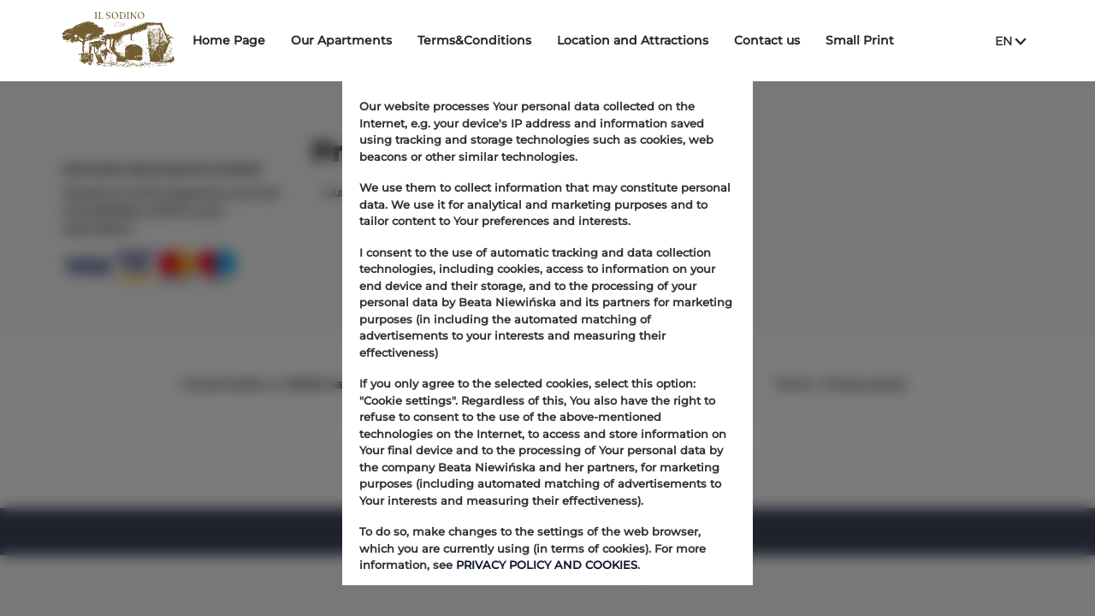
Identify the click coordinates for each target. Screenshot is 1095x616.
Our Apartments (353, 40)
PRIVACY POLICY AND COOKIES (546, 565)
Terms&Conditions (486, 40)
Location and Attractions (644, 40)
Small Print (872, 40)
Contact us (779, 40)
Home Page (240, 40)
